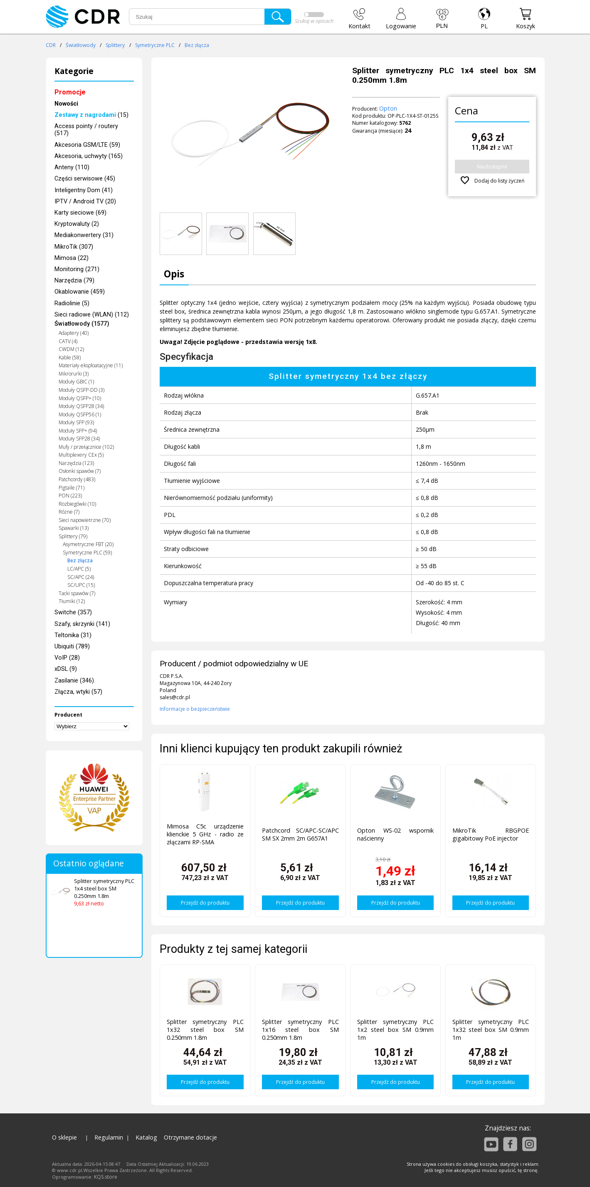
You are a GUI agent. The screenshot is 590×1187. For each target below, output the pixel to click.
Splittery (115, 45)
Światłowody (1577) (81, 323)
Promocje (70, 92)
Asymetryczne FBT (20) (88, 544)
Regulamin (108, 1137)
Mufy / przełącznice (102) (86, 446)
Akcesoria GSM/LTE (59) (87, 144)
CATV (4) (68, 341)
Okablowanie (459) (79, 291)
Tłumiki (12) (72, 601)
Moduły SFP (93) (76, 422)
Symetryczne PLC (155, 45)
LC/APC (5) (79, 568)
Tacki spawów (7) (77, 593)
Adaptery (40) (74, 332)
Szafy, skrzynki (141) (82, 624)
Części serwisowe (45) (84, 178)
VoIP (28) (67, 657)
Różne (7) (69, 511)
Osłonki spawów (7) (80, 471)
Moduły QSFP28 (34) (81, 406)
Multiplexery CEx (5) (81, 454)
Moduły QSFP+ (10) (80, 398)
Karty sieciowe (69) (80, 212)
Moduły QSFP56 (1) (80, 414)
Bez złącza (197, 45)
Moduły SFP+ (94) (78, 430)
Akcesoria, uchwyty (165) (88, 156)
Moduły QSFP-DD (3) (81, 389)
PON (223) (70, 495)
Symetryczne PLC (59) (87, 552)
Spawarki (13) (74, 528)
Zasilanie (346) (74, 680)
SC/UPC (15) (81, 585)
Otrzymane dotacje (190, 1137)
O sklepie (64, 1137)
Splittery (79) (73, 536)
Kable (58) (70, 357)
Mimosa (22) (71, 258)
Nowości (66, 103)
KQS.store (105, 1176)
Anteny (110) (71, 167)
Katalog (146, 1137)
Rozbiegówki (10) (77, 503)
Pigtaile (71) (71, 487)
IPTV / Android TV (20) (85, 201)
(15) (91, 115)
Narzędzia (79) (74, 280)
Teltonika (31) (72, 635)
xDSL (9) (65, 669)
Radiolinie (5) (71, 303)
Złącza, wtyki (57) (78, 691)
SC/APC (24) (80, 577)
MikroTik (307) (73, 246)
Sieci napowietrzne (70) (85, 520)
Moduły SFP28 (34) (79, 438)
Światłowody (81, 45)
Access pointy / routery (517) (86, 130)
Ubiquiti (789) (72, 646)
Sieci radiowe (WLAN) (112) (91, 314)
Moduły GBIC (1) (76, 381)
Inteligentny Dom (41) (83, 190)
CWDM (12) (71, 349)
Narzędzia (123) (76, 463)
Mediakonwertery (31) (84, 235)
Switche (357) (73, 612)
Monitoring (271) (76, 269)
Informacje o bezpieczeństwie (195, 708)
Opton (388, 108)
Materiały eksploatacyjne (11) (91, 365)
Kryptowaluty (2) (76, 224)
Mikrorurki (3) (74, 373)
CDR (51, 45)
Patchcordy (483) (77, 479)
